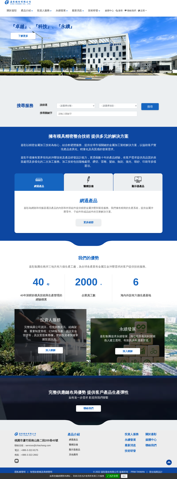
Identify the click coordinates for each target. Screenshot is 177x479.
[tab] (39, 183)
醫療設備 (73, 447)
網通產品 (73, 442)
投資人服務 (43, 10)
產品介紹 (26, 10)
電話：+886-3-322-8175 (26, 453)
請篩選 (43, 105)
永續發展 (61, 10)
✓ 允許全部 (112, 476)
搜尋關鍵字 (46, 113)
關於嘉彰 (12, 10)
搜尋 (119, 10)
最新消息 (77, 10)
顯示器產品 (74, 452)
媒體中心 (109, 10)
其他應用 (73, 457)
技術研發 (93, 10)
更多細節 (88, 223)
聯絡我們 (130, 10)
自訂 (124, 476)
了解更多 (23, 36)
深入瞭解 (50, 352)
